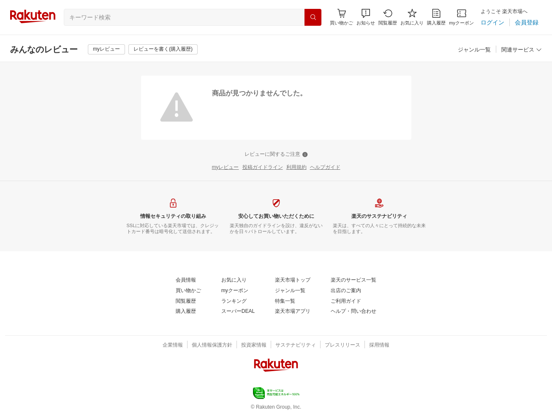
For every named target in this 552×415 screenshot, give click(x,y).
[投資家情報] (253, 345)
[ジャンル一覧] (474, 50)
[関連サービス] (521, 50)
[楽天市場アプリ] (292, 311)
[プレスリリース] (342, 345)
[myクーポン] (461, 17)
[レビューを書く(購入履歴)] (163, 49)
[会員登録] (526, 22)
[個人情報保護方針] (212, 345)
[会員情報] (186, 280)
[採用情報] (379, 345)
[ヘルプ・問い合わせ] (353, 311)
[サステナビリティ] (295, 345)
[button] (365, 17)
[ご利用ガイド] (346, 301)
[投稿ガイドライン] (262, 167)
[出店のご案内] (346, 291)
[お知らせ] (365, 17)
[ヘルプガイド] (325, 167)
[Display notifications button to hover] (341, 17)
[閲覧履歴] (387, 17)
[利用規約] (296, 167)
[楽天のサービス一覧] (353, 280)
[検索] (313, 17)
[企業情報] (173, 345)
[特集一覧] (285, 301)
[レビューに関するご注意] (276, 154)
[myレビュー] (106, 49)
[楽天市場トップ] (292, 280)
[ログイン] (492, 22)
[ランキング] (234, 301)
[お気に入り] (412, 17)
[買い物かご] (188, 291)
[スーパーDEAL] (238, 311)
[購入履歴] (436, 17)
